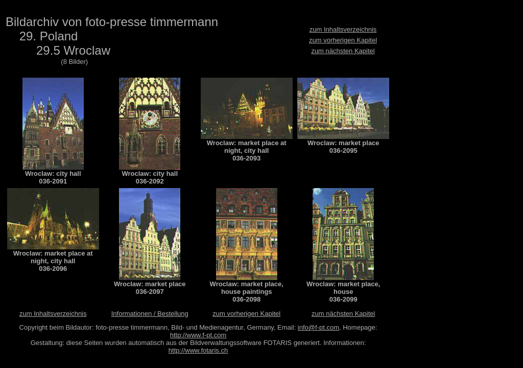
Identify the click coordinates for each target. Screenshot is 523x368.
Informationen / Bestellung (149, 313)
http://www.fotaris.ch (198, 350)
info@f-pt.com (318, 327)
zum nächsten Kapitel (342, 51)
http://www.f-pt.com (198, 335)
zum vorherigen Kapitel (343, 40)
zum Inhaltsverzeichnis (343, 29)
